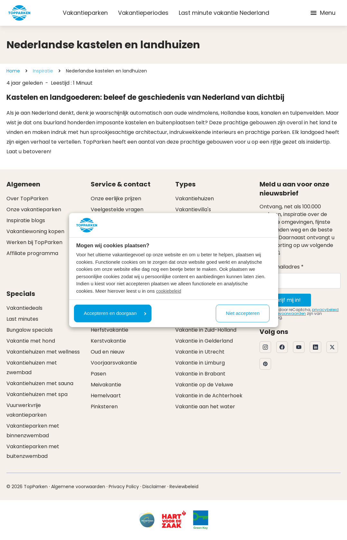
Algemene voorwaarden (78, 486)
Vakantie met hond (30, 341)
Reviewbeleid (183, 486)
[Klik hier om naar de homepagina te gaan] (19, 13)
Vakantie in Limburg (200, 362)
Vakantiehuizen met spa (37, 394)
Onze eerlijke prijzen (116, 198)
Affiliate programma (32, 253)
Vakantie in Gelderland (204, 341)
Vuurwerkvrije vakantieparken (26, 410)
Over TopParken (27, 198)
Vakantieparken (85, 13)
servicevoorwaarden (285, 313)
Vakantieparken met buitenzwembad (32, 451)
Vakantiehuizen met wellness (43, 351)
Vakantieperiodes (143, 13)
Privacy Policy (124, 486)
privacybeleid (325, 309)
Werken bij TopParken (34, 242)
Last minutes (22, 319)
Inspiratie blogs (25, 220)
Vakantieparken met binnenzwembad (32, 430)
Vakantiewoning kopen (35, 231)
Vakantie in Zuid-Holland (205, 330)
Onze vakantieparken (33, 209)
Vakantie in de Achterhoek (208, 395)
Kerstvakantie (108, 341)
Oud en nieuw (107, 351)
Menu (322, 13)
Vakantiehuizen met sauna (39, 383)
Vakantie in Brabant (200, 373)
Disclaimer (154, 486)
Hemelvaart (106, 395)
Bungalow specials (29, 330)
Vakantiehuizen (194, 198)
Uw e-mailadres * (282, 266)
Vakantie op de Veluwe (204, 384)
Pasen (98, 373)
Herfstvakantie (109, 330)
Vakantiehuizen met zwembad (31, 367)
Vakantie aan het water (205, 406)
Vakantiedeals (24, 308)
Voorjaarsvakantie (114, 362)
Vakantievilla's (193, 209)
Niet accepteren (243, 313)
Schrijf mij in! (285, 300)
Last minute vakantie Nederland (224, 13)
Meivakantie (106, 384)
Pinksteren (104, 406)
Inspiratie (43, 71)
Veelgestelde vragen (117, 209)
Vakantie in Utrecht (199, 351)
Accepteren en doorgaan (115, 313)
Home (13, 71)
